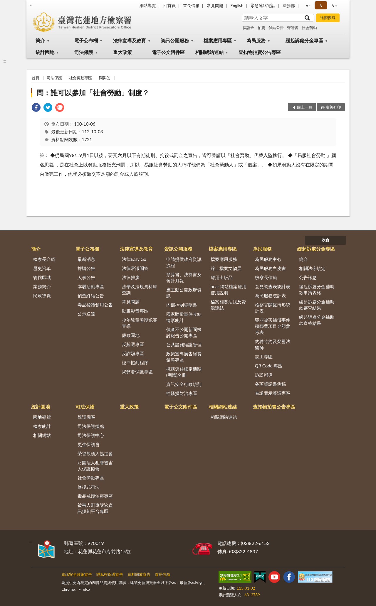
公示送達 (86, 313)
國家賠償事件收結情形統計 (184, 317)
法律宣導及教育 (129, 40)
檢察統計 (42, 426)
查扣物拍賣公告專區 (260, 52)
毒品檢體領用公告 (95, 304)
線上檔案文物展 (226, 268)
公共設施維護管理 (184, 344)
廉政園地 (131, 335)
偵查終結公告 (91, 295)
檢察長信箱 (266, 277)
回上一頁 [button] (304, 107)
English (237, 5)
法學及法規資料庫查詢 (139, 289)
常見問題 (215, 5)
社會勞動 (309, 27)
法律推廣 (131, 277)
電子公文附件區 (168, 52)
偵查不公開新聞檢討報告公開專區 (184, 332)
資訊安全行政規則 (184, 384)
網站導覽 (148, 5)
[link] (36, 108)
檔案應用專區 (218, 40)
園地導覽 (42, 417)
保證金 (248, 27)
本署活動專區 (91, 286)
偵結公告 (276, 27)
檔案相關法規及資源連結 (228, 304)
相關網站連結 (209, 52)
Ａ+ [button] (334, 5)
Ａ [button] (321, 5)
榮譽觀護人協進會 (95, 453)
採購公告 (86, 268)
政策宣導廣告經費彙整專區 (184, 356)
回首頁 (169, 5)
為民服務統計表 (270, 295)
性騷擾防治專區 (181, 393)
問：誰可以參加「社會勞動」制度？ (92, 92)
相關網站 (42, 435)
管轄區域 (42, 277)
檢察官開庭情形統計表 (272, 307)
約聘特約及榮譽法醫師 (272, 344)
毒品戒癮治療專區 (95, 496)
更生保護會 (89, 444)
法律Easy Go (134, 259)
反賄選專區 (133, 344)
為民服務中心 (268, 259)
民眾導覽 (42, 295)
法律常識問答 (135, 268)
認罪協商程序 (135, 362)
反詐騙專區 (133, 353)
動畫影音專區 (135, 310)
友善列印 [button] (333, 107)
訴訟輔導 (264, 374)
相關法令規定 (312, 268)
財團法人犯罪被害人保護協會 (95, 465)
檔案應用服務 (224, 259)
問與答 (104, 77)
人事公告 (86, 277)
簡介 (40, 40)
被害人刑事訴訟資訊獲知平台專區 (95, 508)
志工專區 (264, 356)
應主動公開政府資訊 (184, 292)
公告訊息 (308, 277)
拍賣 (261, 27)
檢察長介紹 (44, 259)
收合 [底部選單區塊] (325, 239)
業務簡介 (42, 286)
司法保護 (83, 52)
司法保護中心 (91, 435)
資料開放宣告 (138, 574)
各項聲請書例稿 (270, 383)
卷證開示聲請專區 (272, 393)
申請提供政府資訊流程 (184, 262)
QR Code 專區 (269, 365)
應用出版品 (222, 277)
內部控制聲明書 (181, 305)
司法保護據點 (91, 426)
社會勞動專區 (80, 77)
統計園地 (45, 52)
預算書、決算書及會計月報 (184, 277)
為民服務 (256, 40)
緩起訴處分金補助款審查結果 (316, 304)
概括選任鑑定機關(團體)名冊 (184, 372)
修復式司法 (89, 486)
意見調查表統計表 (272, 286)
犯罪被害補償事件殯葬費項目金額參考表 (272, 326)
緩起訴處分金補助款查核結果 (316, 320)
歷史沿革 (42, 268)
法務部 (289, 5)
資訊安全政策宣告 (76, 574)
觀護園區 (86, 417)
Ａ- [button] (307, 5)
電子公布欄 (86, 40)
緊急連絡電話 (263, 5)
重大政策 (122, 52)
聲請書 (292, 27)
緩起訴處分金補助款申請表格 (316, 289)
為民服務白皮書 (270, 268)
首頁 (35, 77)
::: (31, 4)
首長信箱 (191, 5)
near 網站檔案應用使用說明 (229, 289)
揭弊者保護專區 (137, 371)
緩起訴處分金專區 (304, 40)
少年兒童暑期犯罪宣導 (139, 323)
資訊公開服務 (175, 40)
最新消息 (86, 259)
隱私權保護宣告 (109, 574)
